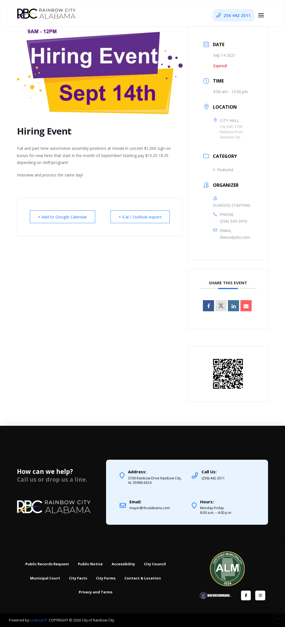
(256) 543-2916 (233, 221)
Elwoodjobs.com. (235, 237)
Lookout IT (39, 620)
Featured (223, 169)
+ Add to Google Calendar (62, 217)
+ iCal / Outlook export (140, 217)
